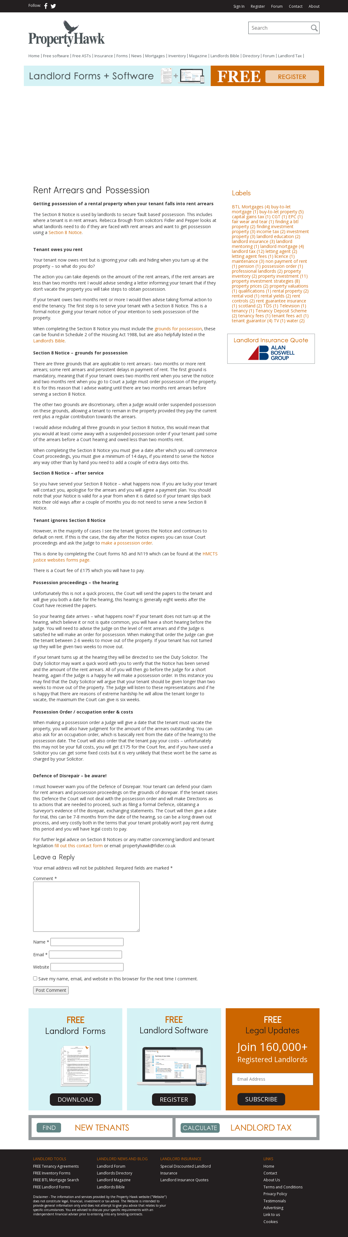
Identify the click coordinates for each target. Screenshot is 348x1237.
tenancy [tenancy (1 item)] (243, 311)
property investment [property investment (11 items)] (283, 276)
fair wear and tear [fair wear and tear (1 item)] (253, 221)
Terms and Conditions (282, 1187)
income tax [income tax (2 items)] (271, 231)
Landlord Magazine (114, 1180)
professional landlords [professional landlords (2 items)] (257, 271)
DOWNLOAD (75, 1099)
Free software (56, 56)
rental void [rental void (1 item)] (245, 296)
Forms (122, 56)
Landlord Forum (111, 1166)
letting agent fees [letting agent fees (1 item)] (252, 256)
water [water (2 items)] (296, 320)
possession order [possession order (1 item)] (282, 266)
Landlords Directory (114, 1173)
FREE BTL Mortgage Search (56, 1180)
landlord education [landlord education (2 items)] (278, 236)
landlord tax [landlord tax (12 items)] (248, 251)
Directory (251, 56)
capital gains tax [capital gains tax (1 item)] (251, 216)
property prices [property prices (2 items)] (250, 286)
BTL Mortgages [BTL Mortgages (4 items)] (251, 207)
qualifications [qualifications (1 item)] (254, 291)
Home (34, 56)
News (136, 56)
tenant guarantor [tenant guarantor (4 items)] (252, 320)
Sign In (239, 6)
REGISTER (174, 1099)
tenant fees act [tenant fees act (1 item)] (290, 316)
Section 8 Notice (65, 232)
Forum (277, 6)
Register (258, 6)
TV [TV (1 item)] (279, 320)
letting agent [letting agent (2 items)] (281, 251)
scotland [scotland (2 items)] (250, 306)
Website (41, 967)
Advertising (273, 1207)
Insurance (103, 56)
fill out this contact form (78, 846)
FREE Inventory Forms (51, 1173)
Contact (295, 6)
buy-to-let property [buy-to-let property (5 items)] (281, 212)
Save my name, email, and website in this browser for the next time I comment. (118, 979)
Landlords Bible (225, 56)
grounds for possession (178, 329)
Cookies (270, 1221)
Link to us (271, 1214)
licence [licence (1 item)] (285, 256)
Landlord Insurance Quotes (184, 1180)
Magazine (198, 56)
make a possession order (126, 543)
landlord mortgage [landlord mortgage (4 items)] (282, 246)
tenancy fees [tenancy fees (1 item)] (254, 316)
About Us (271, 1180)
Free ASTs (81, 56)
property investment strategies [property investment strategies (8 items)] (266, 281)
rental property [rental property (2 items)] (290, 291)
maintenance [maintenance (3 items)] (248, 261)
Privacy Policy (275, 1193)
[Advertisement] (174, 132)
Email (40, 954)
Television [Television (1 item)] (293, 306)
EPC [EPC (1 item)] (295, 216)
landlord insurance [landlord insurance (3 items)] (253, 241)
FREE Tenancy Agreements (56, 1166)
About (314, 6)
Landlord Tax (290, 56)
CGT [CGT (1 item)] (279, 216)
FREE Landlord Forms (51, 1187)
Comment (45, 878)
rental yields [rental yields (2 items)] (276, 296)
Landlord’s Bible (49, 341)
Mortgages (155, 56)
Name (41, 942)
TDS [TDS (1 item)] (270, 306)
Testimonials (274, 1201)
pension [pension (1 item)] (249, 266)
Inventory (177, 56)
